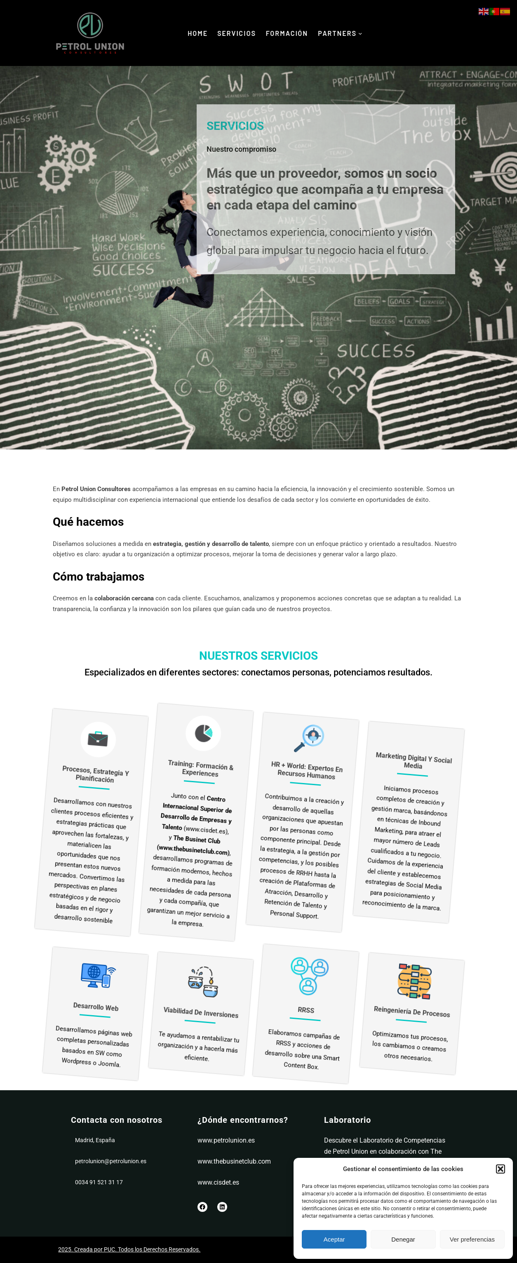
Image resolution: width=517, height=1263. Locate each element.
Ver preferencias (472, 1239)
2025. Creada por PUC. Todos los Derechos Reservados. (129, 1249)
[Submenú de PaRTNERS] (364, 33)
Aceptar (334, 1239)
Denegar (403, 1239)
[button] (500, 1169)
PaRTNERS (340, 33)
